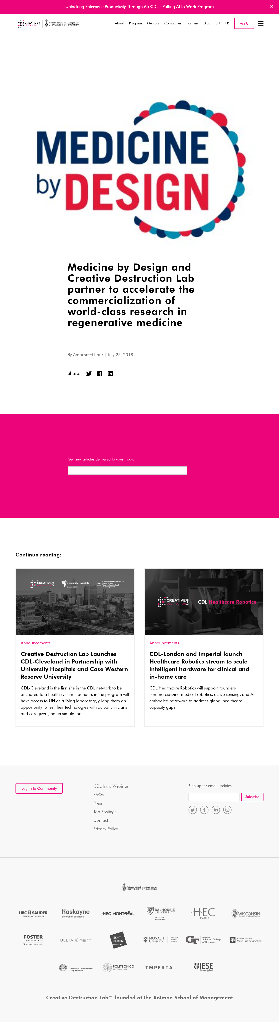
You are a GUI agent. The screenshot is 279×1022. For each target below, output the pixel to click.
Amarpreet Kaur (88, 355)
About (119, 23)
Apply (244, 23)
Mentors (153, 23)
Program (135, 23)
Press (98, 803)
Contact (100, 820)
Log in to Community (39, 788)
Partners (193, 23)
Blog (207, 23)
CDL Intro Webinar (110, 786)
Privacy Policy (105, 829)
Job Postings (104, 812)
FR (227, 23)
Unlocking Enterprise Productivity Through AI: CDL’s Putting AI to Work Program (139, 7)
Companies (172, 23)
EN (218, 23)
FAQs (98, 795)
